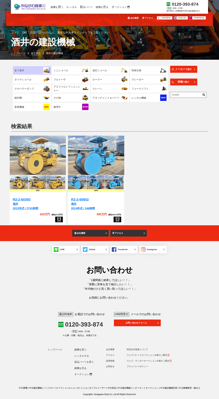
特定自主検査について (137, 339)
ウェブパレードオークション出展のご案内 (148, 345)
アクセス (148, 18)
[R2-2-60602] (80, 151)
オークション (83, 364)
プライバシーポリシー (137, 356)
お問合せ (110, 356)
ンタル (71, 7)
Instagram (152, 239)
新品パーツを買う (84, 352)
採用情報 (110, 351)
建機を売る (80, 358)
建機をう (57, 7)
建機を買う (80, 339)
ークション (120, 7)
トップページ (55, 339)
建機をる (102, 7)
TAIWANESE (196, 18)
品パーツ (86, 7)
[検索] (204, 96)
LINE (57, 239)
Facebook (121, 239)
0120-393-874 (185, 4)
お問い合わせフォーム (136, 313)
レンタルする (81, 346)
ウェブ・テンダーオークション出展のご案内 (149, 351)
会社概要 (133, 18)
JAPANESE (164, 18)
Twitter (89, 239)
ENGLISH (180, 18)
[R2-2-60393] (32, 151)
